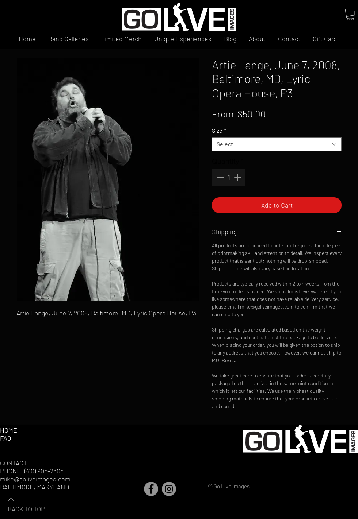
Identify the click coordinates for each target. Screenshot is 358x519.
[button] (350, 14)
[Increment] (238, 177)
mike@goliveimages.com (35, 479)
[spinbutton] (228, 177)
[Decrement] (219, 177)
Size (219, 130)
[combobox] (277, 144)
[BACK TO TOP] (33, 504)
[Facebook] (151, 489)
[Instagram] (169, 489)
